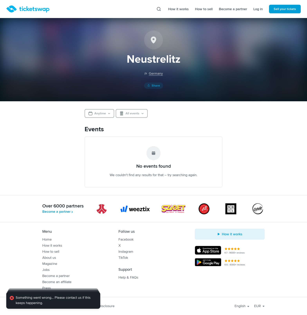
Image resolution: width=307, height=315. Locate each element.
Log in (258, 9)
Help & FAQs (128, 277)
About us (49, 257)
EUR (259, 306)
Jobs (46, 270)
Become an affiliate (56, 282)
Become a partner (233, 9)
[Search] (159, 9)
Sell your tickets (285, 9)
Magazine (49, 264)
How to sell (204, 9)
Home (47, 239)
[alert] (53, 300)
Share (153, 86)
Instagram (125, 251)
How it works (178, 9)
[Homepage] (27, 9)
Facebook (126, 239)
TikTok (123, 257)
